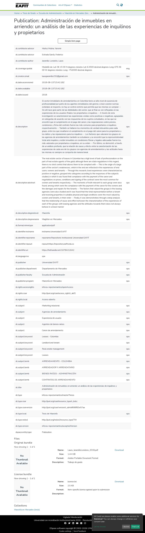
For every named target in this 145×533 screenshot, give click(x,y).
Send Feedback (80, 531)
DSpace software (57, 528)
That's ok (135, 526)
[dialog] (117, 522)
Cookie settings (65, 531)
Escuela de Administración (50, 13)
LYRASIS (92, 528)
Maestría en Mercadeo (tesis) (77, 13)
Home (17, 13)
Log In (126, 5)
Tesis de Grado (29, 13)
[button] (121, 5)
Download (119, 450)
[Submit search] (117, 5)
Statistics (78, 5)
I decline (126, 526)
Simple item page (72, 41)
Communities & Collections (44, 5)
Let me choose (100, 526)
